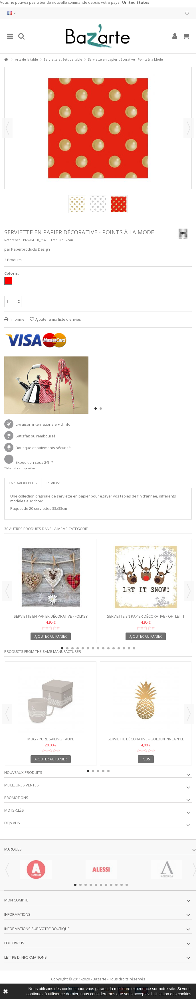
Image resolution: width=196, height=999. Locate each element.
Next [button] (189, 591)
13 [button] (124, 648)
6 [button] (88, 648)
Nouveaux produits (23, 772)
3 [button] (72, 648)
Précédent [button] (7, 128)
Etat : (54, 240)
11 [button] (113, 648)
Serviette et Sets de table (63, 59)
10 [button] (108, 648)
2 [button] (101, 408)
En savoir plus (23, 482)
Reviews (54, 482)
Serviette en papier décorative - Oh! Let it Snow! (146, 619)
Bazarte (99, 979)
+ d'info (64, 424)
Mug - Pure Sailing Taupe (50, 739)
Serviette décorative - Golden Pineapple (146, 739)
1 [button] (95, 408)
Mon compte (16, 900)
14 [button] (129, 648)
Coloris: (12, 273)
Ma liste (187, 13)
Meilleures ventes (21, 785)
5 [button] (83, 648)
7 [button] (93, 648)
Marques (13, 849)
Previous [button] (7, 591)
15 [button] (134, 648)
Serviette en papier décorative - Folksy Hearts (51, 619)
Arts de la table (26, 59)
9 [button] (103, 648)
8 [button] (98, 648)
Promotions (16, 797)
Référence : (13, 240)
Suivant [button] (188, 128)
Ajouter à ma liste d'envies (58, 319)
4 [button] (77, 648)
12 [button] (119, 648)
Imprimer (18, 319)
